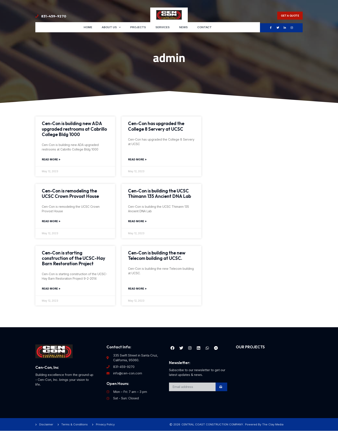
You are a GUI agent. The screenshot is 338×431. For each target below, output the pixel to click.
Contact (204, 27)
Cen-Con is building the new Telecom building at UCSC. (156, 255)
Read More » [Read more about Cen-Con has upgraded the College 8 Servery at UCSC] (137, 159)
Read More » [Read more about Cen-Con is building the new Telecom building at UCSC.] (137, 288)
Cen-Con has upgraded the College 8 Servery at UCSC (156, 126)
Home (88, 27)
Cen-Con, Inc (47, 367)
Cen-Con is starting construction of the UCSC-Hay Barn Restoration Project (73, 258)
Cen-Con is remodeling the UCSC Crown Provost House (70, 193)
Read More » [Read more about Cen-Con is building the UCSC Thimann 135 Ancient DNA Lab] (137, 221)
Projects (138, 27)
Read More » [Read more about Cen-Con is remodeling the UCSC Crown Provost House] (51, 221)
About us (111, 27)
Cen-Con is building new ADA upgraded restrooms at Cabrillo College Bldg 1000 (74, 129)
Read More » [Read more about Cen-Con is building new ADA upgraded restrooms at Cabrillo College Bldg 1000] (51, 159)
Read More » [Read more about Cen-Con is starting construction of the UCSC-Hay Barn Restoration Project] (51, 288)
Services (162, 27)
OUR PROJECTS (250, 347)
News (183, 27)
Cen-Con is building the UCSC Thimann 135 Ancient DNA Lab (159, 193)
